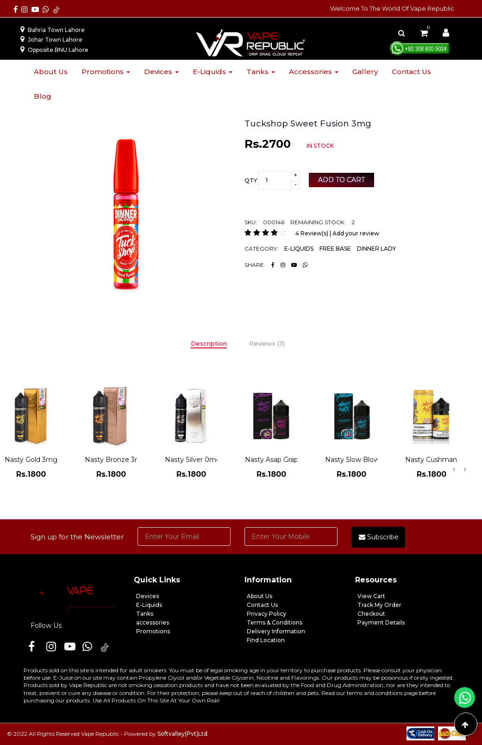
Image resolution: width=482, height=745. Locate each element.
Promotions (105, 71)
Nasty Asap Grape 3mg (282, 459)
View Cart (371, 596)
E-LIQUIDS (298, 248)
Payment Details (381, 622)
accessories (152, 622)
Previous (453, 469)
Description (209, 343)
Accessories (313, 71)
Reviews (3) (267, 343)
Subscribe (379, 537)
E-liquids (212, 71)
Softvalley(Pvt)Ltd (182, 733)
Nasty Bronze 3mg (115, 459)
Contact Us (262, 604)
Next (464, 469)
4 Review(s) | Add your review (337, 233)
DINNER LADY (376, 248)
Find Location (266, 640)
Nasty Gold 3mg (31, 459)
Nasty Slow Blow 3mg (360, 459)
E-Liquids (149, 604)
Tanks (260, 71)
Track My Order (379, 604)
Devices (161, 71)
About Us (259, 596)
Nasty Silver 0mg (193, 459)
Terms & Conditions (274, 622)
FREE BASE (335, 248)
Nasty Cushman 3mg (439, 459)
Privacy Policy (266, 613)
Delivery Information (276, 631)
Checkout (371, 613)
